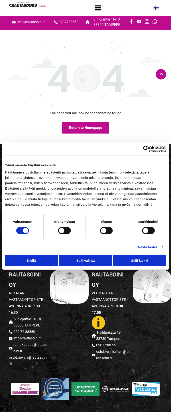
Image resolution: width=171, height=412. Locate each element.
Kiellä (31, 260)
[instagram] (147, 22)
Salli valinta (85, 260)
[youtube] (139, 22)
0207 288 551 (107, 345)
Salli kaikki (139, 260)
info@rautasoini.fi (31, 22)
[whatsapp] (154, 22)
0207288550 (69, 22)
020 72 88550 (24, 332)
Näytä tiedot (147, 247)
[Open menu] (98, 7)
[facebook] (131, 22)
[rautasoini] (25, 389)
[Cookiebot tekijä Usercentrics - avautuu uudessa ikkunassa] (146, 149)
